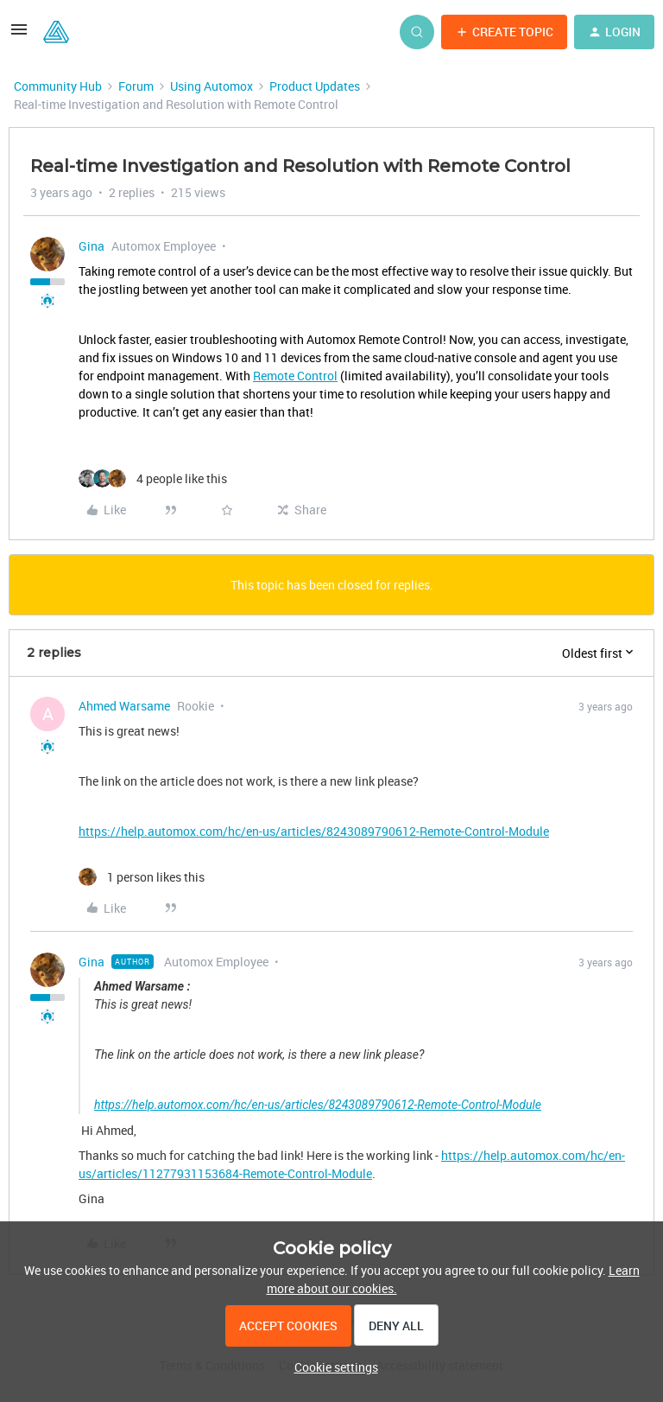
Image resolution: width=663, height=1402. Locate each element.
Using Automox (211, 86)
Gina (91, 246)
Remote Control (295, 375)
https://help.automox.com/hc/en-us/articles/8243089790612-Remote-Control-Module (314, 831)
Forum (136, 86)
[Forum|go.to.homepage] (56, 32)
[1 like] (142, 877)
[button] (19, 35)
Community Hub (58, 86)
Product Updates (314, 86)
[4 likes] (153, 478)
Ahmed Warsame (124, 706)
